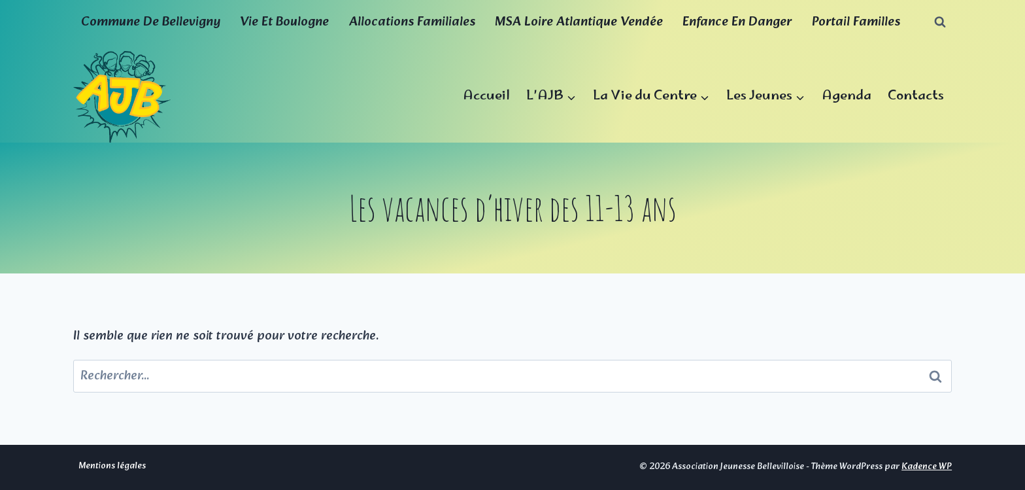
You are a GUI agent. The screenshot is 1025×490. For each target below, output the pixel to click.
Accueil (486, 96)
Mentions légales (112, 466)
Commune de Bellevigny (150, 22)
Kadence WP (926, 466)
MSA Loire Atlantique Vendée (579, 22)
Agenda (846, 96)
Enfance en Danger (737, 22)
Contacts (916, 96)
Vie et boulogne (284, 22)
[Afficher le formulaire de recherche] (940, 22)
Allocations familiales (412, 22)
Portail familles (856, 22)
